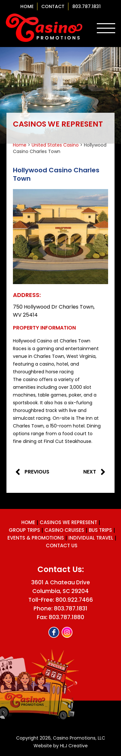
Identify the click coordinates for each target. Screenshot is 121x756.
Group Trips (24, 530)
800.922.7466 (74, 600)
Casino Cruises (64, 530)
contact (53, 6)
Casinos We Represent (68, 522)
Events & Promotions (35, 537)
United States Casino (55, 145)
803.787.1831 (86, 6)
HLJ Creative (74, 745)
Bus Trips (100, 530)
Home (27, 6)
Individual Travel (90, 537)
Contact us (61, 545)
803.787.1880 (66, 617)
